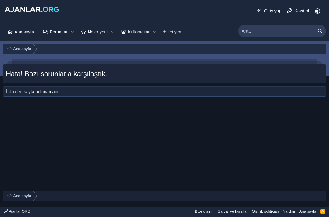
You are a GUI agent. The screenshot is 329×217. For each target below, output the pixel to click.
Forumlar (58, 31)
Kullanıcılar (139, 31)
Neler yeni (98, 31)
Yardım (289, 211)
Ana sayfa (24, 31)
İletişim (174, 31)
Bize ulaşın (204, 211)
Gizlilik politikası (265, 211)
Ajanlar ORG (17, 211)
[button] (72, 32)
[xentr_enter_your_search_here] (276, 31)
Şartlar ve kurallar (233, 211)
